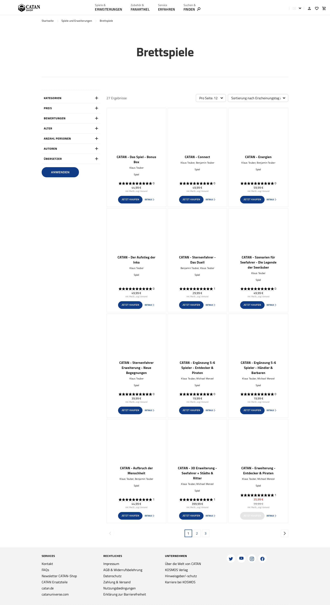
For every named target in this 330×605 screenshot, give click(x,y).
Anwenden (60, 172)
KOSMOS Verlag (176, 569)
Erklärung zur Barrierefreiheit (124, 594)
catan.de (48, 588)
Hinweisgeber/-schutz (181, 575)
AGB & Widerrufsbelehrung (122, 569)
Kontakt (47, 563)
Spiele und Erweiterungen (76, 21)
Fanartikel (140, 9)
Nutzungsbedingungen (119, 588)
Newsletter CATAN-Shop (59, 575)
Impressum (111, 563)
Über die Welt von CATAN (183, 563)
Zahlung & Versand (116, 582)
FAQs (45, 569)
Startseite (48, 21)
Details (150, 199)
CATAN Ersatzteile (55, 582)
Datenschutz (112, 575)
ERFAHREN (166, 9)
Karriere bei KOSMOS (180, 582)
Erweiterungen (108, 9)
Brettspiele (106, 21)
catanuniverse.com (55, 594)
